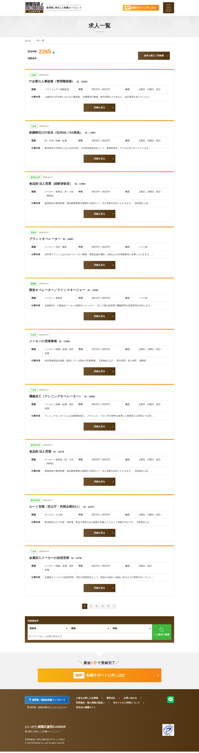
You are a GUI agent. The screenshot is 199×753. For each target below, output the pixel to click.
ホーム (28, 40)
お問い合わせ (130, 699)
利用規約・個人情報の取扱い (90, 704)
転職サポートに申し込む (99, 676)
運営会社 (110, 699)
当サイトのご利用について (126, 704)
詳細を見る (99, 107)
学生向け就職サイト (86, 709)
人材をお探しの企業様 (87, 699)
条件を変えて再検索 (154, 55)
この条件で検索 (161, 632)
